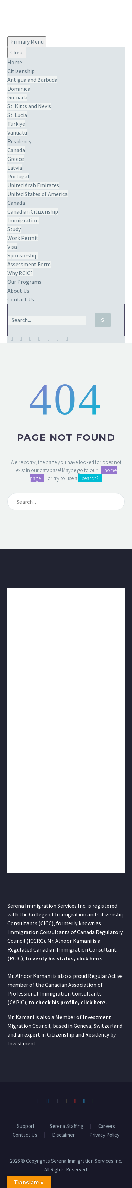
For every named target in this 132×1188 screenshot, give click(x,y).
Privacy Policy (104, 1135)
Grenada (17, 97)
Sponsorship (22, 255)
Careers (106, 1126)
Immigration (23, 220)
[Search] (47, 320)
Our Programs (24, 281)
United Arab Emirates (33, 185)
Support (26, 1126)
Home (14, 62)
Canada (16, 150)
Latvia (14, 167)
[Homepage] (28, 17)
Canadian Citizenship (32, 211)
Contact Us (20, 299)
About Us (18, 290)
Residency (19, 141)
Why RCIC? (20, 272)
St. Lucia (17, 114)
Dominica (18, 88)
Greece (15, 158)
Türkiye (16, 123)
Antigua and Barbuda (32, 79)
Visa (12, 246)
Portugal (18, 176)
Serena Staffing (66, 1126)
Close (17, 52)
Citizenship (21, 70)
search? (90, 478)
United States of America (37, 193)
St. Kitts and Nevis (29, 106)
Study (14, 229)
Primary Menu (27, 41)
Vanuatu (17, 132)
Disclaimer (63, 1135)
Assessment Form (29, 264)
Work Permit (22, 237)
